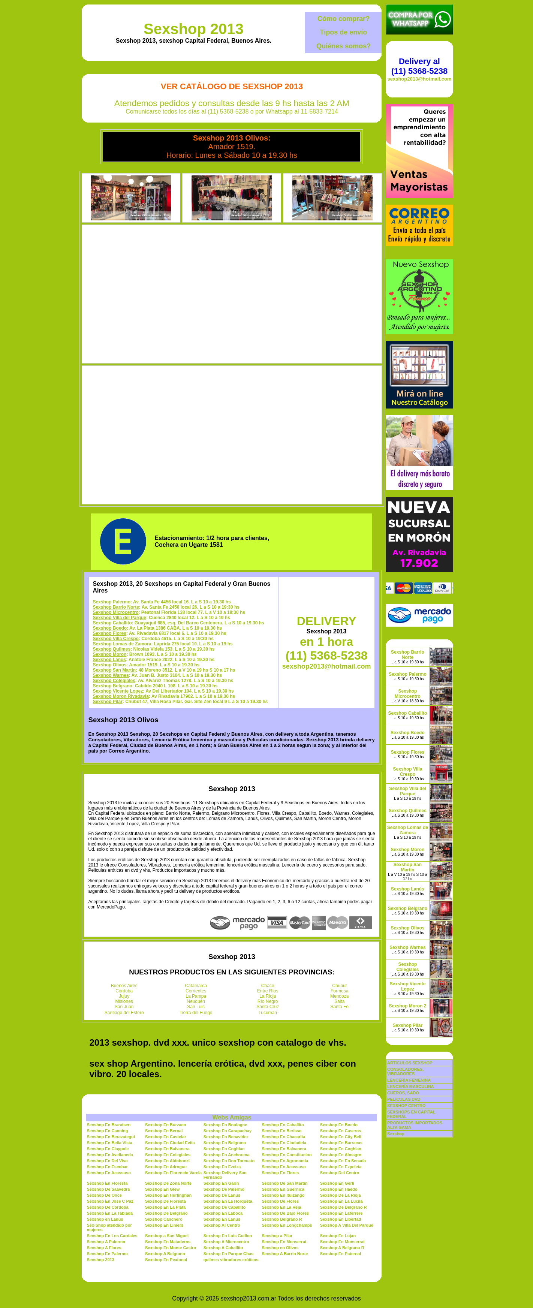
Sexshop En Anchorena (227, 1154)
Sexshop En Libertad (340, 1219)
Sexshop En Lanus (222, 1219)
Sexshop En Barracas (341, 1142)
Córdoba (124, 991)
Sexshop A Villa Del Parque (346, 1225)
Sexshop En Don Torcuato (229, 1160)
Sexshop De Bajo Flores (285, 1213)
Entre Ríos (267, 991)
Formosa (339, 991)
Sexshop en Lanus (105, 1219)
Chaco (267, 985)
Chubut (339, 985)
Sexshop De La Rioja (340, 1195)
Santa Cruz (267, 1006)
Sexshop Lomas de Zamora (122, 644)
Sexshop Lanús (109, 659)
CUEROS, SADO (403, 1093)
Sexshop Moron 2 (407, 1006)
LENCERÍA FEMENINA (409, 1080)
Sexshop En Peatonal (166, 1259)
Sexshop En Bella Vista (109, 1142)
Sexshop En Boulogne (225, 1124)
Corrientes (196, 991)
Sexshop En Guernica (283, 1189)
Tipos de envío (343, 32)
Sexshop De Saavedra (108, 1189)
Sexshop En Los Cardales (112, 1235)
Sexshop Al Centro (222, 1225)
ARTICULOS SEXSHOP (409, 1063)
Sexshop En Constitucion (286, 1154)
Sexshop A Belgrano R (342, 1247)
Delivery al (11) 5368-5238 (419, 66)
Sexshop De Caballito (225, 1207)
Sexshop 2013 (194, 29)
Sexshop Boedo (110, 628)
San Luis (196, 1006)
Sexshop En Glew (162, 1189)
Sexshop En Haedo (339, 1189)
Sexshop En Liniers (164, 1225)
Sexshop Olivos (109, 664)
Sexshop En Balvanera (167, 1148)
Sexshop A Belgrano (165, 1253)
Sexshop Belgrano (112, 685)
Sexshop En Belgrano (225, 1142)
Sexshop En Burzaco (165, 1124)
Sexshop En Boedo (339, 1124)
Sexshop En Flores (280, 1172)
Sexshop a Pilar (277, 1235)
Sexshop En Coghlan (224, 1148)
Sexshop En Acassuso (284, 1166)
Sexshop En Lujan (338, 1235)
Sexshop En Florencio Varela (173, 1172)
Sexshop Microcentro (115, 612)
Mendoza (339, 996)
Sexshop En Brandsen (108, 1124)
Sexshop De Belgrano (166, 1213)
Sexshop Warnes (111, 675)
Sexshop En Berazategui (111, 1136)
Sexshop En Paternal (340, 1253)
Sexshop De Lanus (222, 1195)
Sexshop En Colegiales (167, 1154)
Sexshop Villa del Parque (119, 617)
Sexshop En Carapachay (228, 1130)
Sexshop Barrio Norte (116, 607)
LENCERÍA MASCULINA (410, 1086)
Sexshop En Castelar (165, 1136)
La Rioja (267, 996)
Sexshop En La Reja (281, 1207)
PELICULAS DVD (404, 1099)
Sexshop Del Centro (339, 1172)
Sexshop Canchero (164, 1219)
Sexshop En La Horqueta (228, 1201)
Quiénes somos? (343, 46)
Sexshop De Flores (280, 1201)
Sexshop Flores (109, 633)
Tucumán (267, 1012)
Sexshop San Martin (114, 670)
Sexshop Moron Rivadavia (120, 696)
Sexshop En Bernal (164, 1130)
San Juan (124, 1006)
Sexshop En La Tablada (110, 1213)
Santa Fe (339, 1006)
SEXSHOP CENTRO (406, 1105)
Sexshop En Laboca (223, 1213)
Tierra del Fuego (196, 1012)
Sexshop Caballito (112, 623)
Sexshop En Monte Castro (170, 1247)
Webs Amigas (231, 1117)
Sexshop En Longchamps (287, 1225)
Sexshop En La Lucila (341, 1201)
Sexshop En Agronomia (285, 1160)
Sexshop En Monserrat (284, 1241)
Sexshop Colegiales (114, 680)
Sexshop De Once (104, 1195)
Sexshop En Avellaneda (110, 1154)
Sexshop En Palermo (107, 1253)
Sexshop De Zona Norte (168, 1183)
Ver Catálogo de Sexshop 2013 (232, 86)
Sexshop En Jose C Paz (110, 1201)
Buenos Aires (124, 985)
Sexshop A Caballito (223, 1247)
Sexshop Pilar (107, 701)
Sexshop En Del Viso (107, 1160)
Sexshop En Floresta (107, 1183)
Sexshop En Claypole (108, 1148)
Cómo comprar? (343, 18)
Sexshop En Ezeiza (222, 1166)
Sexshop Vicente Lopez (118, 691)
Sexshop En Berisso (281, 1130)
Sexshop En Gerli (337, 1183)
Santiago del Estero (124, 1012)
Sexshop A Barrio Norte (285, 1253)
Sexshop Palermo (111, 602)
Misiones (124, 1001)
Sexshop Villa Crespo (116, 638)
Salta (339, 1001)
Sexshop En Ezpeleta (341, 1166)
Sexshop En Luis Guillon (228, 1235)
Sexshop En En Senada (343, 1160)
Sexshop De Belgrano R (343, 1207)
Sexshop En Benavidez (226, 1136)
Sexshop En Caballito (283, 1124)
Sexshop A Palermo (106, 1241)
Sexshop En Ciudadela (284, 1142)
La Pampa (196, 996)
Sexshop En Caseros (340, 1130)
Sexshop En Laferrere (341, 1213)
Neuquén (196, 1001)
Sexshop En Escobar (107, 1166)
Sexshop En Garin (221, 1183)
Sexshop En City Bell (340, 1136)
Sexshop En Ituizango (283, 1195)
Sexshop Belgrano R (282, 1219)
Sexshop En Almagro (340, 1154)
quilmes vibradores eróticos (231, 1259)
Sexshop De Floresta (165, 1201)
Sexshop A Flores (104, 1247)
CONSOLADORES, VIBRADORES (405, 1071)
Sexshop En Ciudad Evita (170, 1142)
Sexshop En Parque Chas (228, 1253)
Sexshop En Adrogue (166, 1166)
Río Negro (268, 1001)
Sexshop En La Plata (165, 1207)
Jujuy (124, 996)
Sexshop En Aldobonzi (167, 1160)
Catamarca (196, 985)
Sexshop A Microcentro (226, 1241)
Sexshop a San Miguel (167, 1235)
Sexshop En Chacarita (283, 1136)
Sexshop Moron (109, 654)
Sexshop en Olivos (280, 1247)
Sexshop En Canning (107, 1130)
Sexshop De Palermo (224, 1189)
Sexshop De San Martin (284, 1183)
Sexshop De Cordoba (107, 1207)
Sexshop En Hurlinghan (168, 1195)
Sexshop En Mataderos (167, 1241)
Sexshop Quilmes (111, 649)
